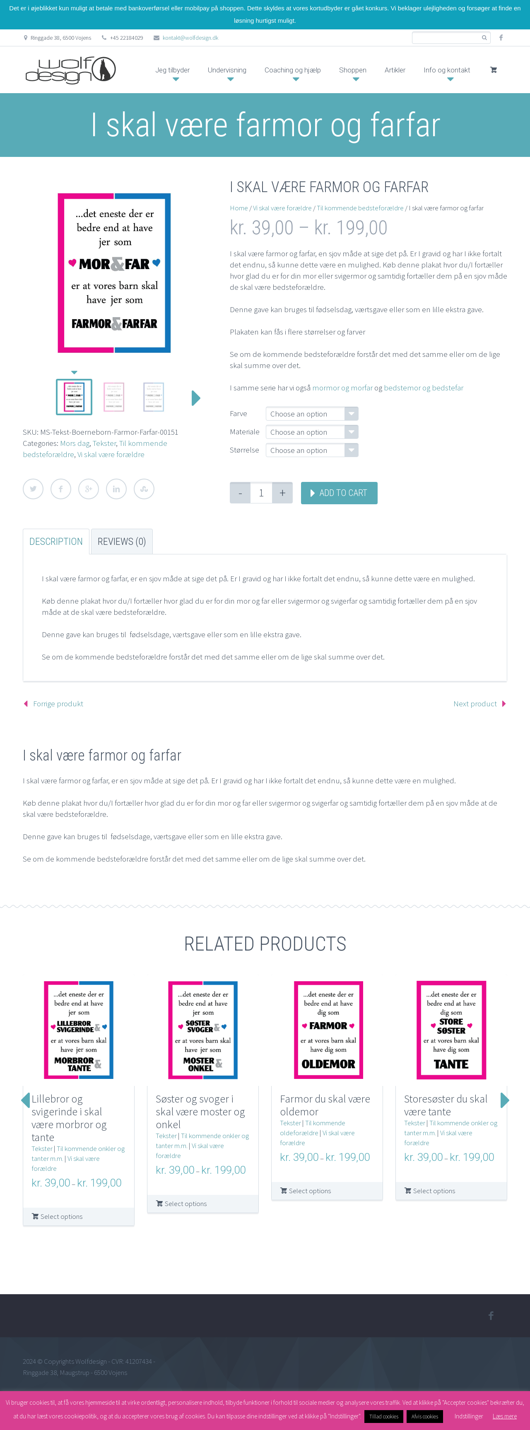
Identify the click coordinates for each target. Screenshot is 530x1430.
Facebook (61, 489)
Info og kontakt (447, 70)
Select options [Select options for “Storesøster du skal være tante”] (434, 1190)
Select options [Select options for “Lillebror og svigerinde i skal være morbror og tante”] (61, 1216)
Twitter (33, 489)
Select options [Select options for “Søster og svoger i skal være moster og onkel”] (186, 1203)
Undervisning (227, 70)
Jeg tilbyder (172, 70)
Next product (475, 703)
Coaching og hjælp (293, 70)
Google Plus (88, 489)
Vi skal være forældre (111, 454)
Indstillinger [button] (469, 1416)
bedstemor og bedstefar (423, 387)
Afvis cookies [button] (425, 1416)
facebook (501, 37)
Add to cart (343, 493)
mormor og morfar (342, 387)
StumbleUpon (144, 489)
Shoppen (352, 70)
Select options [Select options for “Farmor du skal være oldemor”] (310, 1190)
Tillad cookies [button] (383, 1416)
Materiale (245, 431)
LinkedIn (116, 489)
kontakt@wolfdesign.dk (190, 37)
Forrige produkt (58, 703)
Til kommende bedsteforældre (360, 207)
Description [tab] (56, 541)
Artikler (395, 70)
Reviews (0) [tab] (122, 541)
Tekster (104, 443)
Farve (238, 413)
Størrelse (244, 450)
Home (239, 207)
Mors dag (74, 443)
